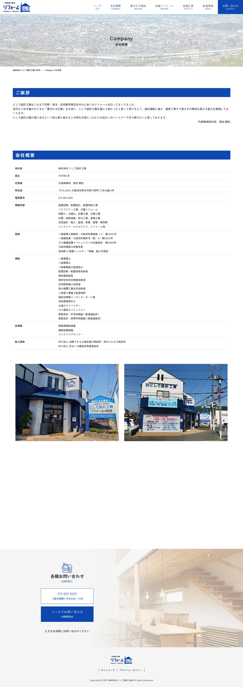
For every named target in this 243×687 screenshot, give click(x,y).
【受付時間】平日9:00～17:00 (67, 595)
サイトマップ (108, 670)
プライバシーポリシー (130, 670)
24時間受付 (67, 613)
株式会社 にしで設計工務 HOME (27, 70)
